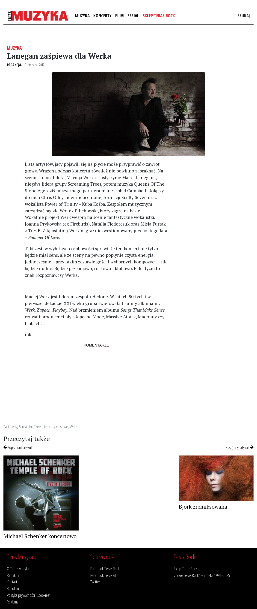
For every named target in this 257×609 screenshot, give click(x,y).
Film (119, 15)
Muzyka (82, 15)
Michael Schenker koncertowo (40, 536)
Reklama (12, 602)
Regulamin (14, 588)
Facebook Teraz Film (104, 575)
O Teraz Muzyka (18, 568)
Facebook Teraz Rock (104, 568)
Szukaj (243, 15)
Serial (133, 15)
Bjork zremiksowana (203, 506)
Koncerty (102, 15)
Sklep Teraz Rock (159, 15)
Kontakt (12, 582)
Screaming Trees (30, 426)
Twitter (95, 582)
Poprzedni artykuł (17, 447)
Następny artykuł (239, 447)
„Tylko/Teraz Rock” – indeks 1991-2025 (202, 575)
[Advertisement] (214, 237)
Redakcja (14, 64)
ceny (14, 426)
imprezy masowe (56, 426)
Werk (73, 426)
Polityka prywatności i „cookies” (29, 595)
